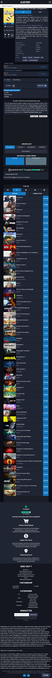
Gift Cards (33, 599)
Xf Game (38, 47)
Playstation (19, 601)
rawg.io (37, 45)
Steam (37, 51)
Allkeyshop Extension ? (26, 579)
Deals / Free (33, 601)
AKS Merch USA (33, 606)
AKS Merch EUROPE (33, 607)
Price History (15, 80)
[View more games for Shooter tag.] (30, 58)
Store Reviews (33, 602)
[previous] (5, 23)
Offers (7, 80)
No (28, 675)
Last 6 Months (31, 147)
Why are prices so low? (26, 573)
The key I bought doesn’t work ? (26, 574)
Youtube (36, 586)
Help (45, 675)
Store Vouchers (33, 594)
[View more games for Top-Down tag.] (36, 58)
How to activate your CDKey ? (26, 576)
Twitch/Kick (15, 586)
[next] (12, 23)
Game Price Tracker (33, 596)
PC (19, 594)
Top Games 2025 (33, 604)
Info (23, 12)
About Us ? (26, 569)
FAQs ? (26, 578)
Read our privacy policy (39, 672)
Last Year (20, 147)
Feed (40, 12)
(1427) (32, 170)
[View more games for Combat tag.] (25, 61)
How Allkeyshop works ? (26, 571)
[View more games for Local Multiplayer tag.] (33, 61)
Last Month (42, 147)
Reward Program (33, 597)
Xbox (19, 598)
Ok (24, 675)
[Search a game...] (26, 6)
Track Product (26, 151)
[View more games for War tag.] (42, 58)
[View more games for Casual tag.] (24, 58)
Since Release (9, 147)
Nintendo (19, 605)
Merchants (16, 588)
